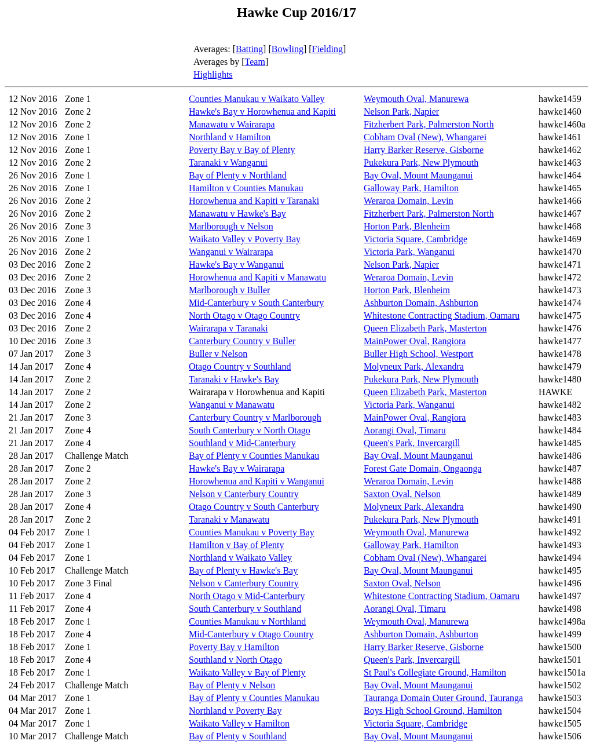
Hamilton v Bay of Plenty (236, 545)
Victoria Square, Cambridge (415, 239)
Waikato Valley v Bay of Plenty (247, 672)
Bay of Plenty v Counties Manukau (254, 456)
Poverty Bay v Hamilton (234, 647)
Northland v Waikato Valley (240, 558)
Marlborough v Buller (229, 290)
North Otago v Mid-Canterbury (247, 596)
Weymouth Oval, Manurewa (416, 99)
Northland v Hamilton (229, 137)
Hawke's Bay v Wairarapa (236, 468)
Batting (249, 49)
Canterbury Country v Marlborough (255, 417)
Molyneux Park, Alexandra (414, 366)
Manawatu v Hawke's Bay (237, 213)
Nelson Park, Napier (401, 111)
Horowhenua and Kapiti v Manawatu (257, 277)
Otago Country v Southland (240, 366)
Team (255, 62)
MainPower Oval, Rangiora (415, 341)
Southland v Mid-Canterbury (242, 443)
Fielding (327, 49)
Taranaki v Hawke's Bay (234, 379)
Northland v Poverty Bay (235, 711)
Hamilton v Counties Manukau (246, 188)
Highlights (213, 74)
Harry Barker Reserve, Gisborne (424, 150)
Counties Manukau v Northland (247, 621)
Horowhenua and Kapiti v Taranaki (254, 201)
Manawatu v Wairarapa (232, 124)
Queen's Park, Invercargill (412, 443)
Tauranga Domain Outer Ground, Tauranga (443, 698)
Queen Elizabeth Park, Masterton (425, 328)
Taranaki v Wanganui (228, 162)
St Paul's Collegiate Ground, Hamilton (435, 672)
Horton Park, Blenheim (407, 226)
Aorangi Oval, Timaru (405, 430)
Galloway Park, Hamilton (411, 188)
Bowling (287, 49)
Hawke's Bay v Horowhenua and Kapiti (262, 111)
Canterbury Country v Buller (242, 341)
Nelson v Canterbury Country (244, 494)
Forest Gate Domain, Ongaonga (423, 468)
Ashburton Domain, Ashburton (421, 303)
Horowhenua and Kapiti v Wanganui (256, 481)
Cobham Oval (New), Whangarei (425, 137)
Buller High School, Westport (419, 354)
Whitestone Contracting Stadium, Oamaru (441, 315)
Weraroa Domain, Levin (408, 201)
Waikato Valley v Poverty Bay (245, 239)
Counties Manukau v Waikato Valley (257, 99)
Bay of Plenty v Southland (238, 736)
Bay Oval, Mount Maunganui (418, 175)
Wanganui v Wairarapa (231, 252)
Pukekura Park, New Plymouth (421, 162)
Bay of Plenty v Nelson (232, 685)
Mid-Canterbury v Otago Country (251, 634)
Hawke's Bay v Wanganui (236, 264)
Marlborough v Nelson (231, 226)
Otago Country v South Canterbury (254, 507)
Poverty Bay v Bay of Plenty (242, 150)
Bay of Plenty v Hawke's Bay (243, 570)
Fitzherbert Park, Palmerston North (429, 124)
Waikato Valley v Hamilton (239, 723)
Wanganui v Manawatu (231, 405)
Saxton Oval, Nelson (402, 494)
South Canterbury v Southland (245, 609)
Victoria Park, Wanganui (409, 252)
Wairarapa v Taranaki (228, 328)
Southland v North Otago (235, 660)
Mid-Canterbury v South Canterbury (256, 303)
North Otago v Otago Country (244, 315)
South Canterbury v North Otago (249, 430)
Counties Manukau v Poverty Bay (251, 532)
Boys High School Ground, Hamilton (433, 711)
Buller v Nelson (218, 354)
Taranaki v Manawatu (229, 519)
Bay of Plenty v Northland (238, 175)
